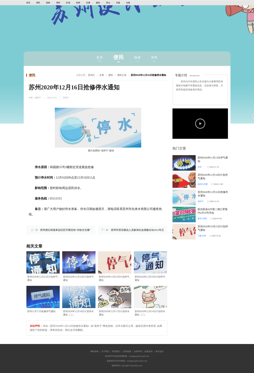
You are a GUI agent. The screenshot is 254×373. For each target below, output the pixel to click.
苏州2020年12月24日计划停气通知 (78, 278)
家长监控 (159, 351)
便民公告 (122, 75)
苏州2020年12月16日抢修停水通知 (148, 75)
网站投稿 (94, 351)
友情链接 (127, 351)
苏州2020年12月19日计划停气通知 (150, 278)
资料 (58, 3)
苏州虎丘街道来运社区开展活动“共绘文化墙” (65, 230)
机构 (78, 3)
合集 (128, 3)
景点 (108, 3)
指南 (48, 3)
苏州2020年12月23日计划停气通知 (114, 278)
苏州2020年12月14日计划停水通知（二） (150, 313)
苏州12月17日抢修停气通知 (41, 311)
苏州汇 (91, 75)
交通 (88, 3)
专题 (118, 3)
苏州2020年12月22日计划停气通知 (42, 278)
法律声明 (138, 351)
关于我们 (105, 351)
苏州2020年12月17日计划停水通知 (114, 313)
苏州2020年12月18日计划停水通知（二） (78, 313)
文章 (101, 75)
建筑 (98, 3)
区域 (68, 3)
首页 (28, 3)
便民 (38, 3)
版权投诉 (149, 351)
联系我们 (116, 351)
